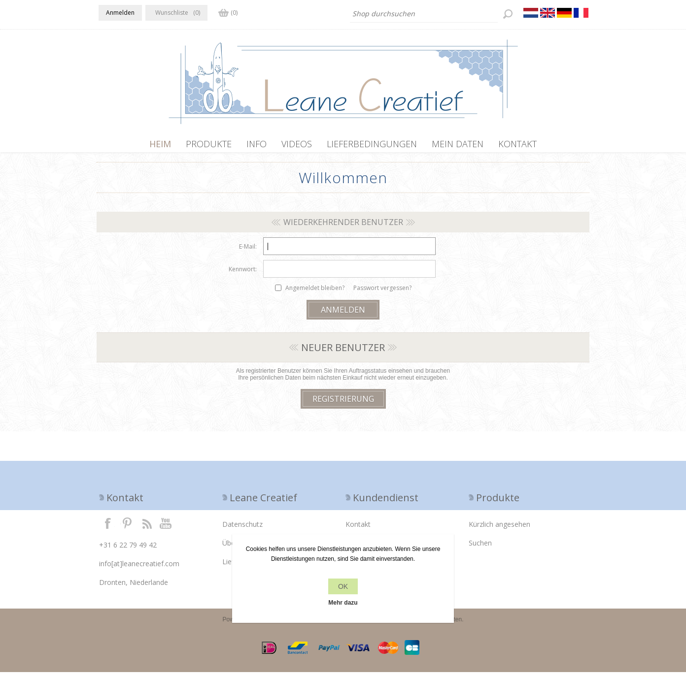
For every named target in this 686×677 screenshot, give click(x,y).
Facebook (108, 528)
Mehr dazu (342, 602)
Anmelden (120, 12)
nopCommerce (274, 624)
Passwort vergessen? (382, 293)
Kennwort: (243, 274)
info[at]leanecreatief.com (139, 568)
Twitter (127, 528)
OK (343, 586)
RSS (147, 528)
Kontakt (358, 529)
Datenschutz (242, 529)
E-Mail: (248, 251)
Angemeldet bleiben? (314, 293)
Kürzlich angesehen (499, 529)
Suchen (480, 547)
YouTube (166, 528)
